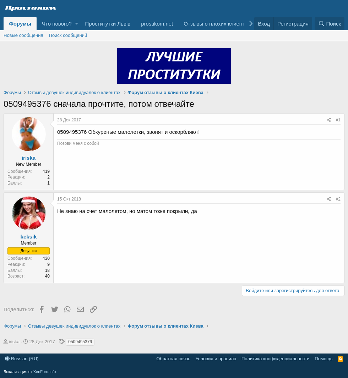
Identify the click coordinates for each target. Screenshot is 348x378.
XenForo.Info (44, 371)
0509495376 (80, 341)
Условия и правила (215, 358)
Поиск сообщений (68, 35)
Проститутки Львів (108, 24)
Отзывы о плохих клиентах (217, 24)
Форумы (20, 24)
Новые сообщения (23, 35)
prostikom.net (157, 24)
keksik (29, 237)
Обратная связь (173, 358)
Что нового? (57, 24)
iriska (29, 158)
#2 (338, 199)
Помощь (323, 358)
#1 (338, 119)
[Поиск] (329, 23)
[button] (76, 23)
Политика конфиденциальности (275, 358)
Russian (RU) (22, 358)
